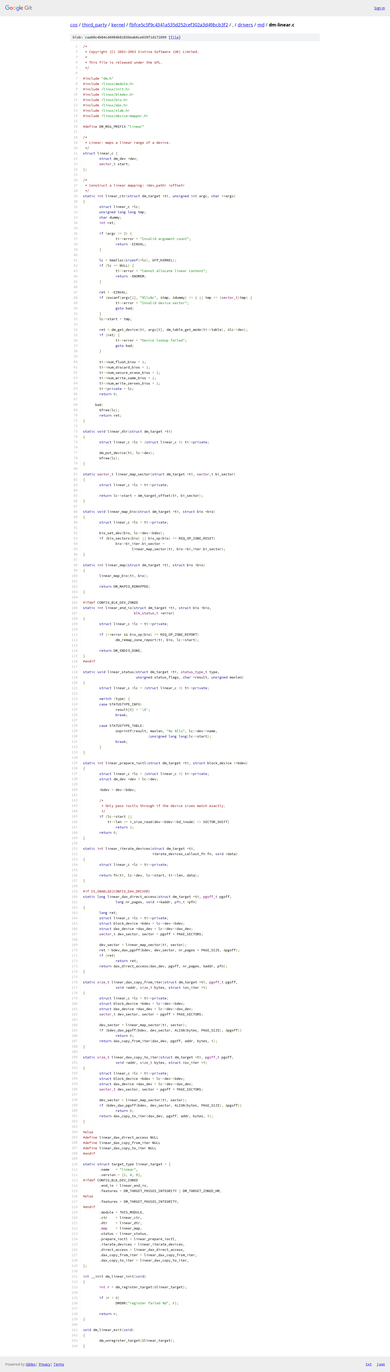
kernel (118, 25)
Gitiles (31, 1364)
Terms (58, 1364)
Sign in (379, 8)
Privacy (44, 1364)
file (175, 37)
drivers (245, 25)
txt (369, 1364)
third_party (94, 25)
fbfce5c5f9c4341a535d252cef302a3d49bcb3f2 (178, 25)
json (381, 1364)
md (260, 25)
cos (74, 25)
